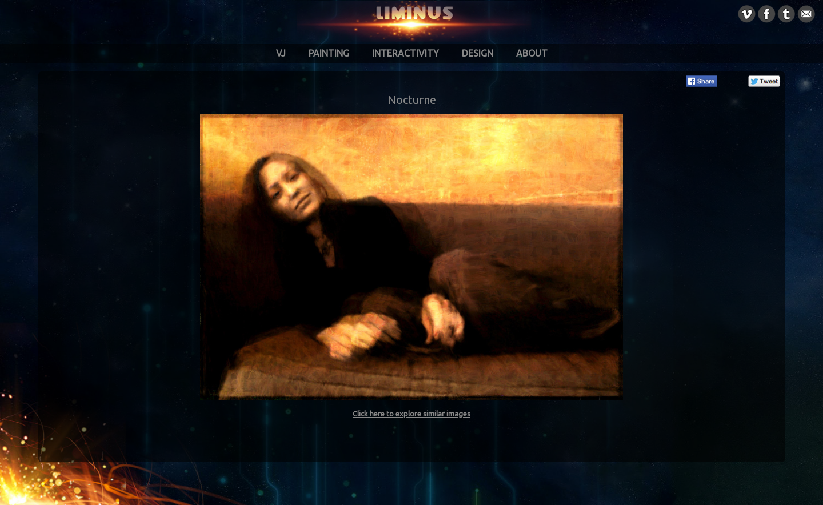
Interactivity (405, 53)
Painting (329, 53)
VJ (281, 53)
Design (477, 53)
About (532, 53)
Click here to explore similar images (411, 414)
